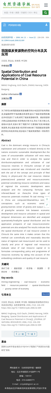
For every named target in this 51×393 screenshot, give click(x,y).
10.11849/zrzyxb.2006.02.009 (12, 40)
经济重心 (15, 271)
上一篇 (20, 334)
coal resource (30, 282)
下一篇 (31, 334)
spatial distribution (41, 285)
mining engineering (10, 282)
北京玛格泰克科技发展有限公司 (25, 388)
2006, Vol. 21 (21, 37)
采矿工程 (5, 268)
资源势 (40, 268)
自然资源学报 (7, 37)
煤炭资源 (18, 268)
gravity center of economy (17, 288)
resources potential (19, 285)
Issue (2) (32, 37)
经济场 (30, 268)
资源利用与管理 (8, 44)
